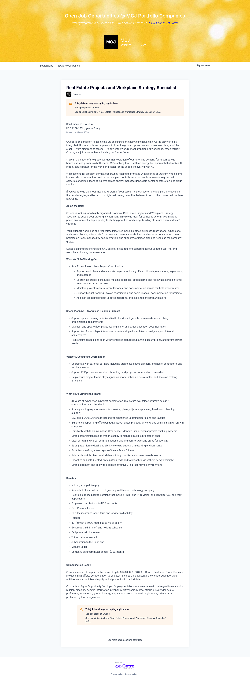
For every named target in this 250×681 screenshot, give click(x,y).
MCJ (125, 40)
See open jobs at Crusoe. (87, 107)
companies (69, 65)
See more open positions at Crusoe (125, 640)
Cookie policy (131, 674)
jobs (46, 65)
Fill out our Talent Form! (163, 23)
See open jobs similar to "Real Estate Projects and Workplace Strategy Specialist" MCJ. (118, 112)
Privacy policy (117, 674)
